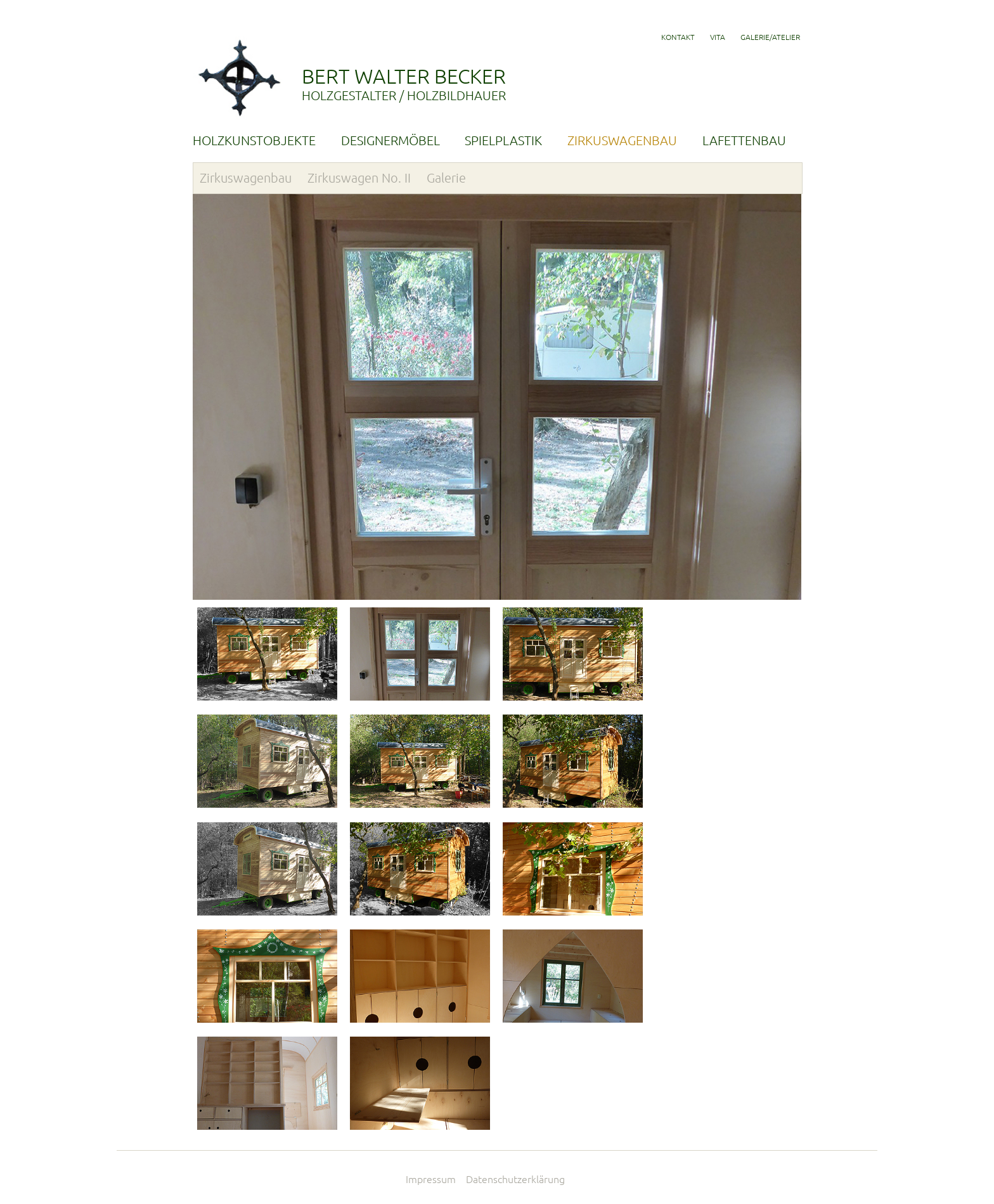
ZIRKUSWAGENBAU (622, 140)
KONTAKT (678, 37)
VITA (717, 37)
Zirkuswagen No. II (359, 178)
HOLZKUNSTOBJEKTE (254, 140)
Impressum (431, 1179)
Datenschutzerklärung (515, 1179)
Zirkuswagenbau (246, 178)
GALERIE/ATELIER (770, 37)
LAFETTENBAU (744, 140)
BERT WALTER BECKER (551, 84)
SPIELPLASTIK (503, 140)
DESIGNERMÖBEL (390, 140)
